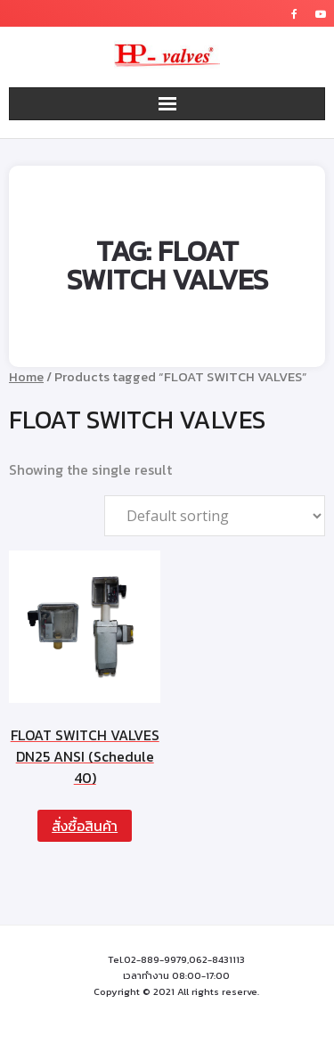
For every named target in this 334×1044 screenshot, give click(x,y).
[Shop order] (214, 515)
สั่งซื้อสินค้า (85, 825)
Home (26, 377)
